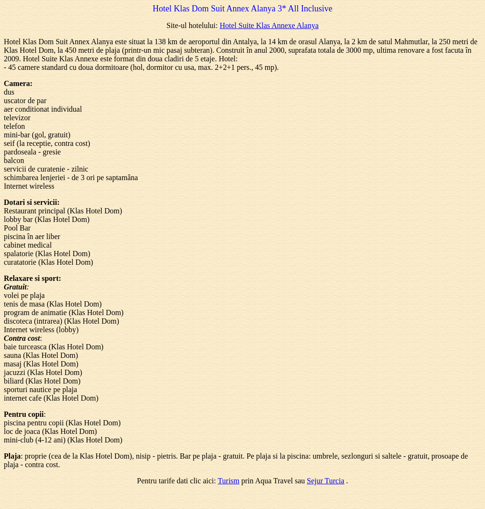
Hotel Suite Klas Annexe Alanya (269, 25)
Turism (229, 481)
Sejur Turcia (325, 481)
